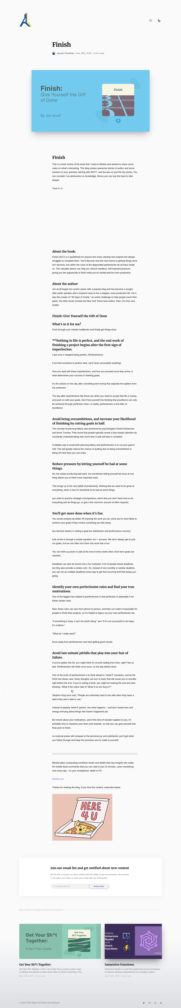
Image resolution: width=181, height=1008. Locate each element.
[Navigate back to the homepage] (26, 20)
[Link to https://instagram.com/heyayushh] (155, 1003)
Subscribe (99, 886)
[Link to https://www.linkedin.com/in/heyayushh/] (161, 1003)
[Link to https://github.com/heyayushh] (149, 1003)
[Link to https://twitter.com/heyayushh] (144, 1003)
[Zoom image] (82, 817)
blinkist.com (58, 779)
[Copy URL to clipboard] (150, 20)
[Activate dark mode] (159, 20)
